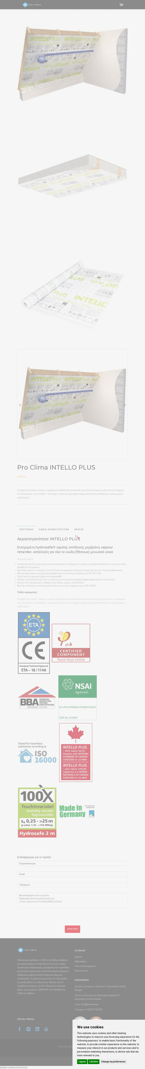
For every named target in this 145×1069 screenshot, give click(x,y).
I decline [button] (93, 1061)
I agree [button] (82, 1061)
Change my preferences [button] (113, 1061)
